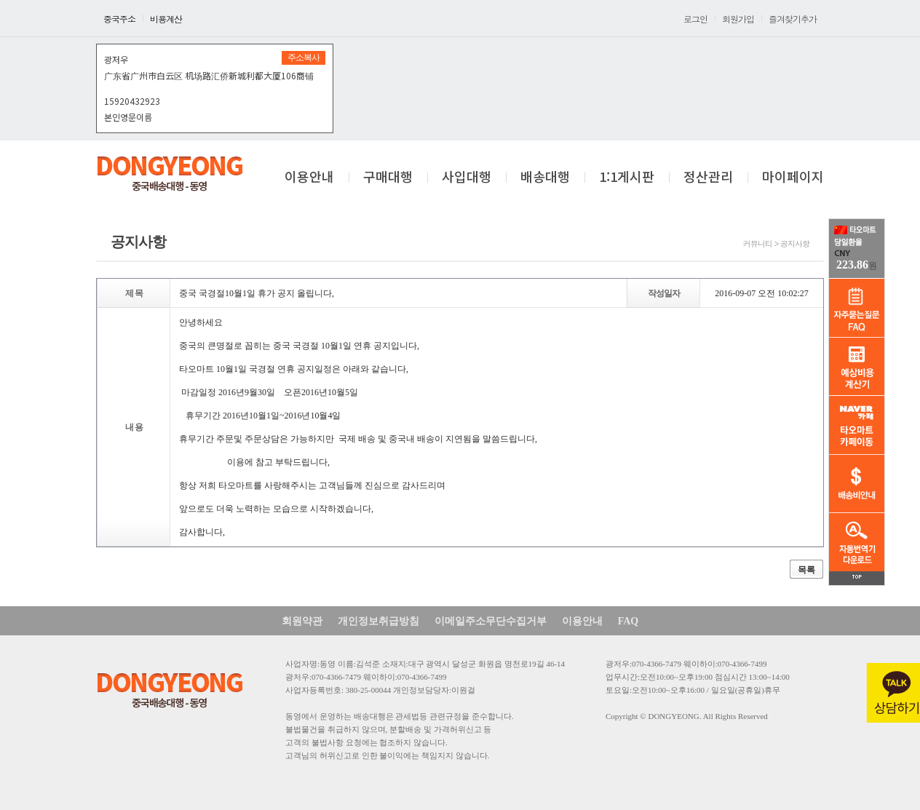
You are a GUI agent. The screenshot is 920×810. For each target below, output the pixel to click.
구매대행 (388, 178)
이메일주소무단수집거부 (491, 621)
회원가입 (738, 18)
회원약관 (302, 621)
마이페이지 (793, 178)
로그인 (695, 18)
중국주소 (119, 18)
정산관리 (708, 178)
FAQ (628, 621)
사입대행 (466, 178)
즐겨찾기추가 (793, 18)
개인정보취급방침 (378, 621)
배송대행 (545, 178)
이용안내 (309, 178)
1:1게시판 (626, 178)
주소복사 (304, 57)
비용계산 (166, 18)
